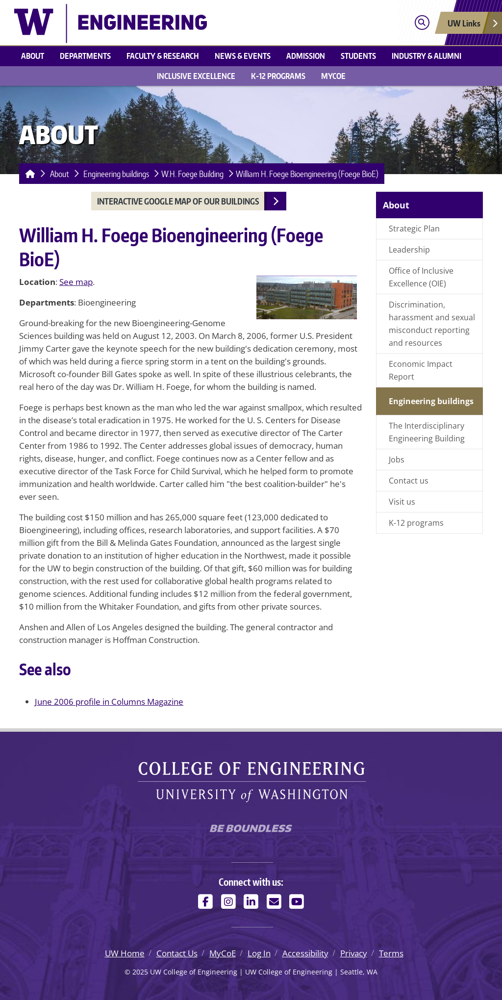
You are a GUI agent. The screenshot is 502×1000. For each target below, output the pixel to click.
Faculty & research (162, 56)
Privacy (353, 953)
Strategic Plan (414, 228)
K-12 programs (416, 522)
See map (76, 281)
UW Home (125, 953)
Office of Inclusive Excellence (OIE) (421, 277)
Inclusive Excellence (196, 76)
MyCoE (333, 76)
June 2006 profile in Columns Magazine (109, 701)
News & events (243, 56)
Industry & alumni (426, 56)
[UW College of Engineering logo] (110, 22)
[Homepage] (28, 173)
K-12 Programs (278, 76)
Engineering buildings (116, 173)
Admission (305, 56)
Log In (259, 953)
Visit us (402, 501)
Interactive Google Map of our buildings (178, 201)
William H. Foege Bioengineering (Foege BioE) (307, 173)
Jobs (396, 459)
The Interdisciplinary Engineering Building (427, 432)
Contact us (408, 480)
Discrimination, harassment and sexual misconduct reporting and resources (432, 323)
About (32, 56)
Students (358, 56)
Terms (391, 953)
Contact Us (177, 953)
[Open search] (422, 23)
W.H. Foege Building (192, 173)
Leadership (409, 249)
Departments (85, 56)
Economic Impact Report (420, 370)
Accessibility (305, 953)
